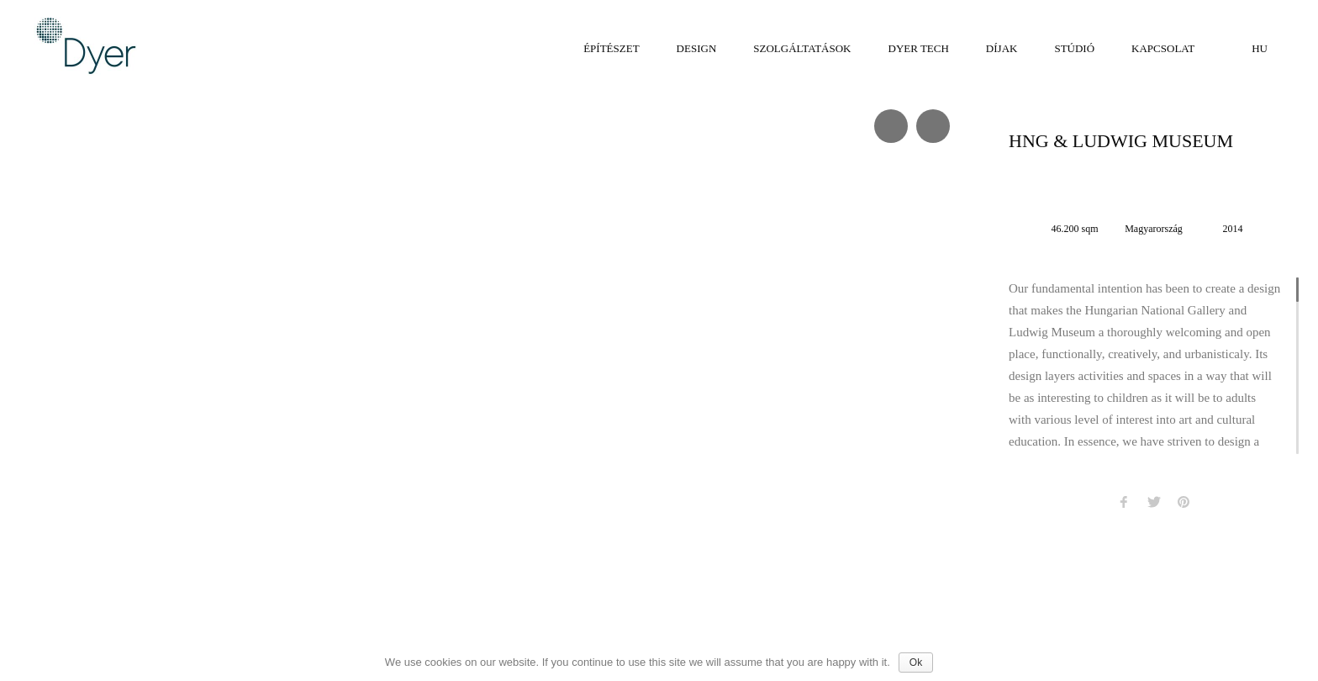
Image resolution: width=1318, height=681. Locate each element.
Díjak (1002, 48)
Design (697, 48)
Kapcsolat (1162, 48)
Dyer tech (918, 48)
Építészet (611, 48)
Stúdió (1074, 48)
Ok (915, 662)
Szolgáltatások (802, 48)
